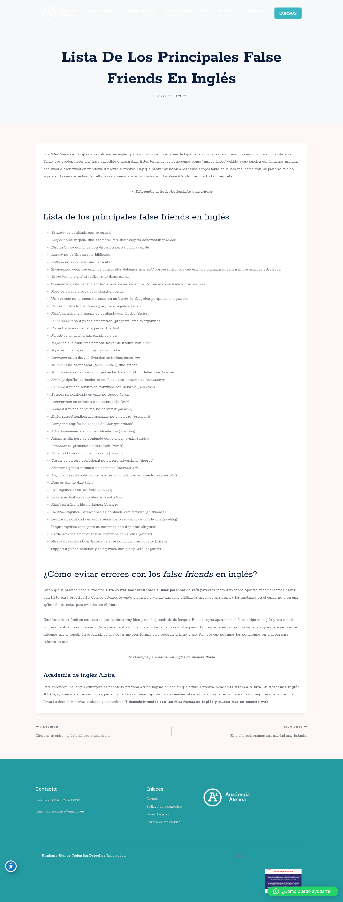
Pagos (174, 15)
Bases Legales (157, 814)
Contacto (256, 11)
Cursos (152, 799)
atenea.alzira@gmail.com (65, 811)
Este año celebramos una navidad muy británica (241, 730)
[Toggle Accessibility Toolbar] (11, 866)
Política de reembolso (164, 806)
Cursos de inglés (98, 11)
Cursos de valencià (138, 11)
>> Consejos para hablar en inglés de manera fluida (171, 657)
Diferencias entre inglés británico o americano (102, 730)
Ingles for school (179, 11)
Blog (206, 11)
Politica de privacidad (163, 822)
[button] (302, 891)
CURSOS (288, 13)
